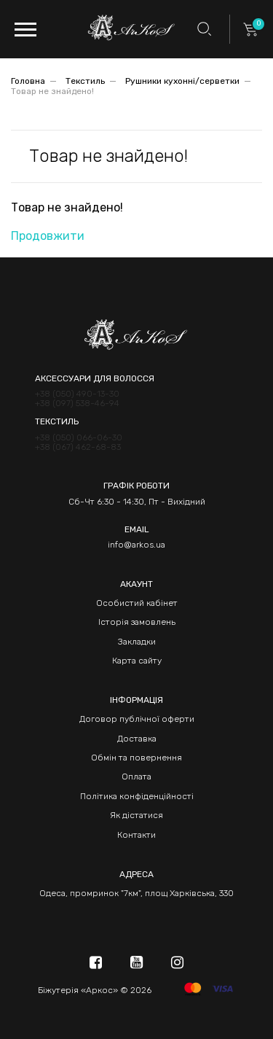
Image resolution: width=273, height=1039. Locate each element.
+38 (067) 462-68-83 (78, 447)
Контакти (136, 835)
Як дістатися (136, 815)
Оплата (136, 776)
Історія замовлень (136, 622)
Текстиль (85, 81)
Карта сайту (137, 660)
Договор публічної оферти (136, 719)
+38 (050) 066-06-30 (78, 438)
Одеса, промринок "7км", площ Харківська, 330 (136, 893)
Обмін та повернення (136, 757)
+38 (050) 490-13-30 (77, 394)
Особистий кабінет (137, 603)
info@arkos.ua (136, 545)
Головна (28, 81)
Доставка (137, 738)
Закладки (137, 642)
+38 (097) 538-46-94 (77, 403)
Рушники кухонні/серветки (182, 81)
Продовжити (47, 236)
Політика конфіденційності (137, 796)
